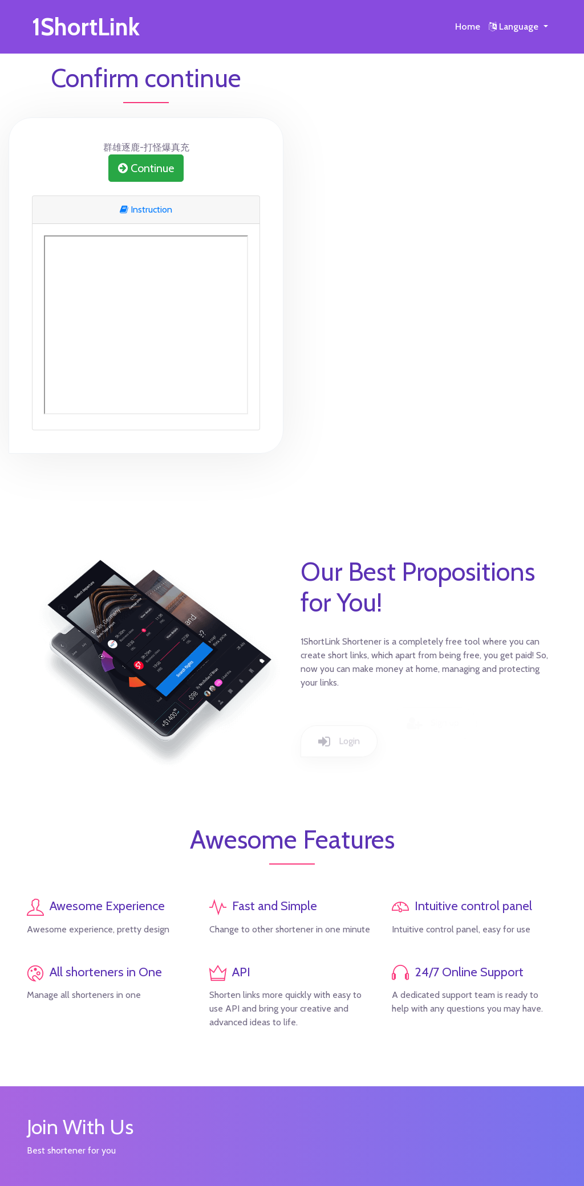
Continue (146, 168)
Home (467, 26)
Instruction (146, 209)
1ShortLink (86, 27)
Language (515, 26)
